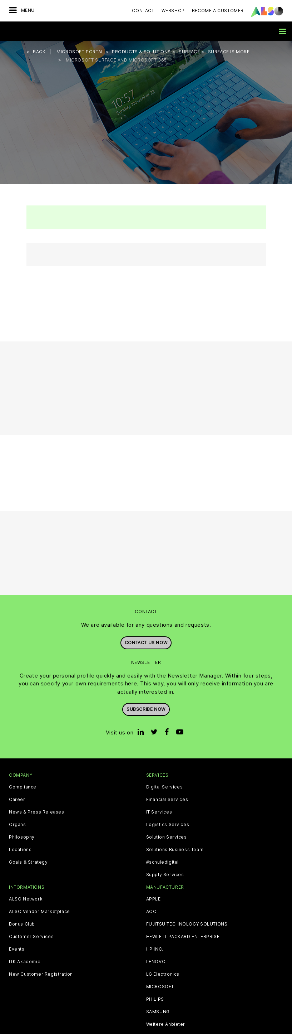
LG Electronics (162, 974)
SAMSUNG (158, 1011)
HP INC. (154, 949)
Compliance (22, 787)
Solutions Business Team (175, 849)
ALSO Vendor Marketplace (39, 911)
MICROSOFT (160, 986)
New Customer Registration (41, 974)
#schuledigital (162, 862)
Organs (17, 824)
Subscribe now (146, 709)
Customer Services (31, 936)
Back (39, 51)
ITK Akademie (24, 961)
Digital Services (164, 787)
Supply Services (165, 874)
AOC (151, 911)
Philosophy (22, 837)
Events (17, 949)
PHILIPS (155, 999)
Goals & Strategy (28, 862)
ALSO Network (26, 899)
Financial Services (167, 799)
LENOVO (156, 961)
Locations (20, 849)
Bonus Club (22, 924)
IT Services (159, 812)
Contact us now (146, 642)
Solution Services (166, 837)
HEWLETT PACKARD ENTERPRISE (183, 936)
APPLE (153, 899)
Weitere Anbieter (165, 1024)
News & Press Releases (36, 812)
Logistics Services (167, 824)
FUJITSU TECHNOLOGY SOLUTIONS (187, 924)
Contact (143, 10)
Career (17, 799)
